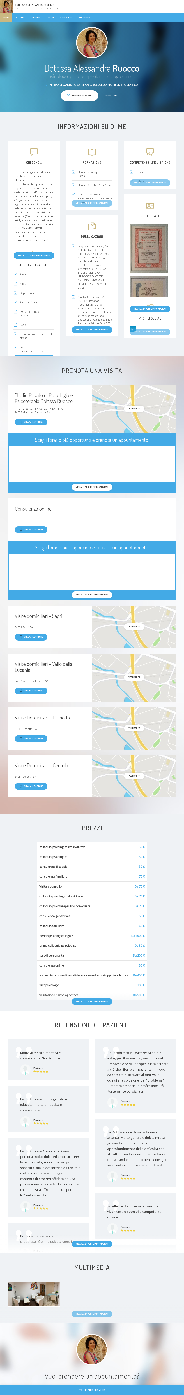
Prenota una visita (92, 1389)
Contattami (111, 95)
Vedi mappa (134, 408)
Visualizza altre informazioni (34, 255)
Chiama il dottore (31, 422)
